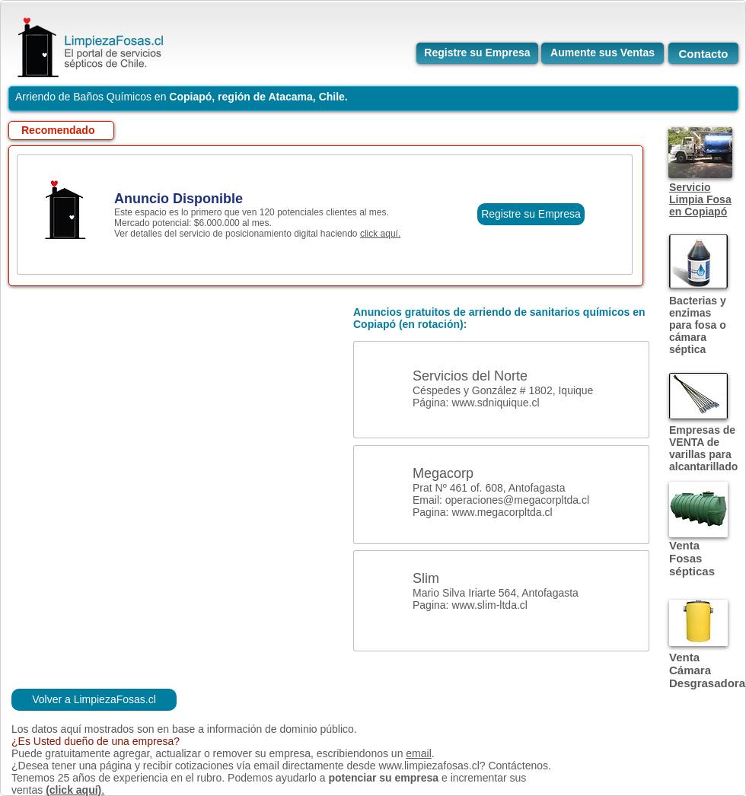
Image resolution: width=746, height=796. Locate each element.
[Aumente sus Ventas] (602, 53)
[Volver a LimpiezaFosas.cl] (94, 700)
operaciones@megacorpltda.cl (517, 500)
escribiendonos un (361, 753)
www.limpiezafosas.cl (428, 765)
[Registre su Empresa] (477, 53)
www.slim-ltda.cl (489, 605)
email (418, 753)
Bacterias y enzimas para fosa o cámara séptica (697, 325)
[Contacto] (703, 53)
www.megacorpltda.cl (501, 512)
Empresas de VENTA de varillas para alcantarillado (703, 448)
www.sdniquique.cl (495, 402)
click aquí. (380, 233)
